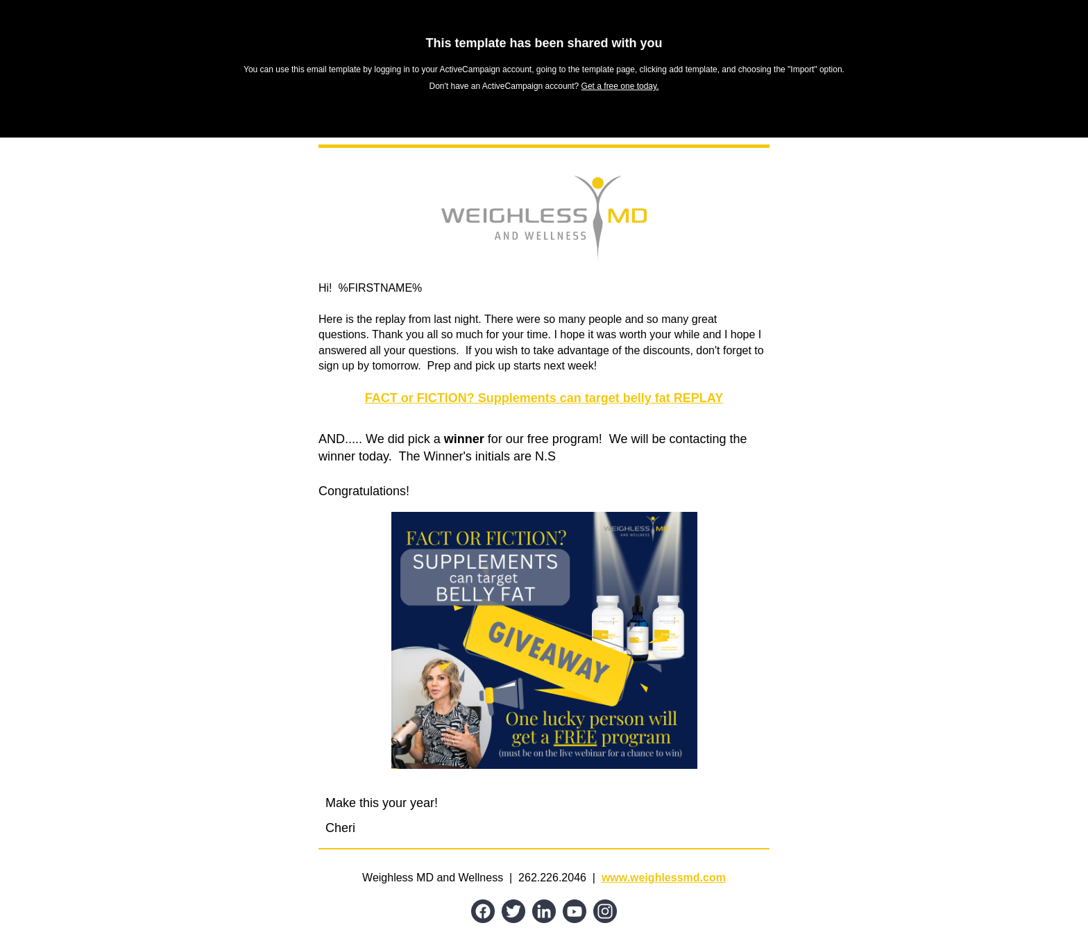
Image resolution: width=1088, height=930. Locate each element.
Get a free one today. (620, 86)
